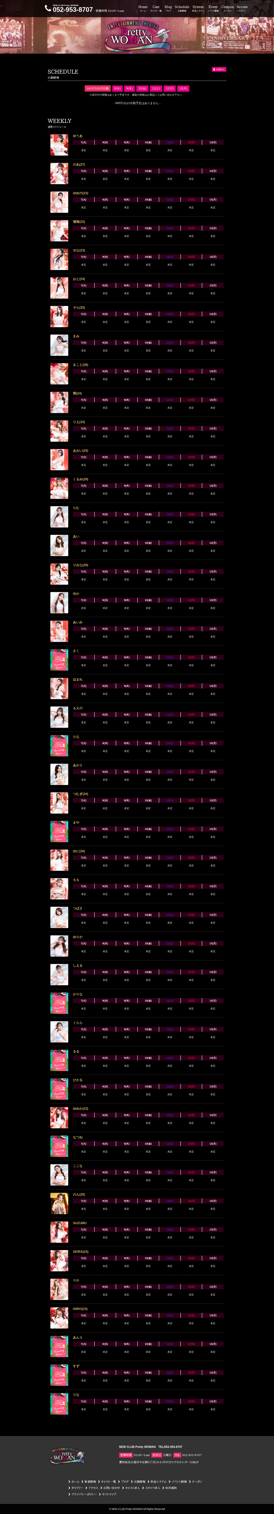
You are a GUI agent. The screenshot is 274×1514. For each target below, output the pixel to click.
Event (213, 8)
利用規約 (169, 1487)
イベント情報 (178, 1481)
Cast (156, 8)
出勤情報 (138, 1481)
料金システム (157, 1481)
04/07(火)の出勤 (98, 88)
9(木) (129, 88)
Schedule (182, 8)
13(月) (183, 88)
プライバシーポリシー (82, 1494)
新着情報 (88, 1481)
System (198, 8)
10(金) (142, 88)
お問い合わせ (110, 1487)
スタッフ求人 (151, 1487)
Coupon (227, 8)
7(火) (83, 142)
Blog (168, 8)
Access (242, 8)
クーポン (195, 1481)
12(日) (170, 88)
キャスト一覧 (107, 1481)
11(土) (156, 88)
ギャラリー (75, 1487)
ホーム (73, 1481)
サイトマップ (107, 1494)
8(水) (117, 88)
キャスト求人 (131, 1487)
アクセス (91, 1487)
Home (143, 8)
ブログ (123, 1481)
